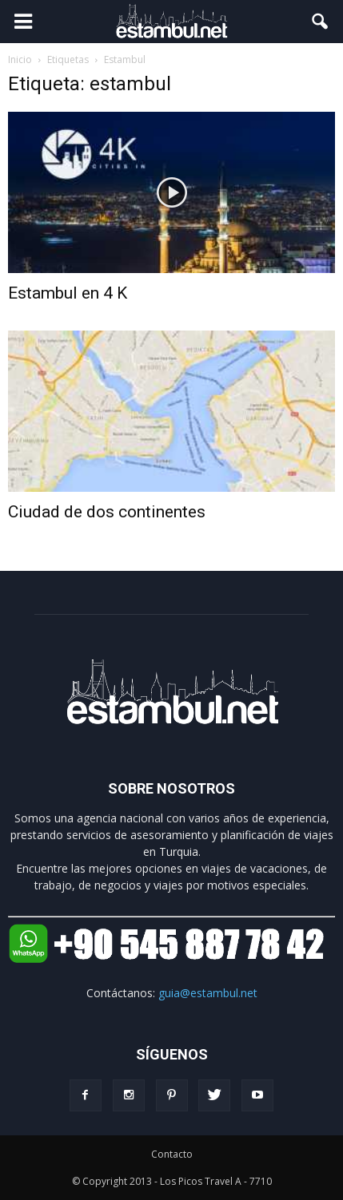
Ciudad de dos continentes (106, 511)
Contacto (172, 1154)
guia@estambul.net (207, 992)
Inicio (20, 59)
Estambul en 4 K (67, 293)
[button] (320, 21)
